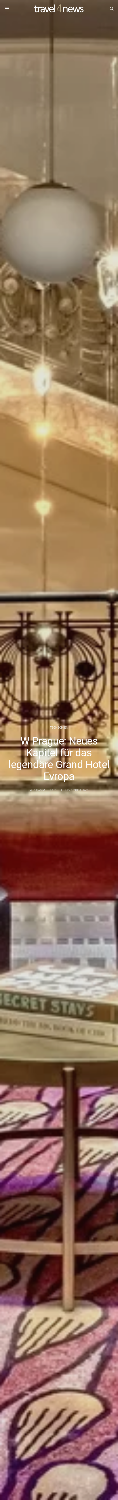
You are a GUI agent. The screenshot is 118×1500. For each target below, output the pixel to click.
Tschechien (59, 727)
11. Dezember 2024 (74, 789)
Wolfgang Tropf (43, 789)
